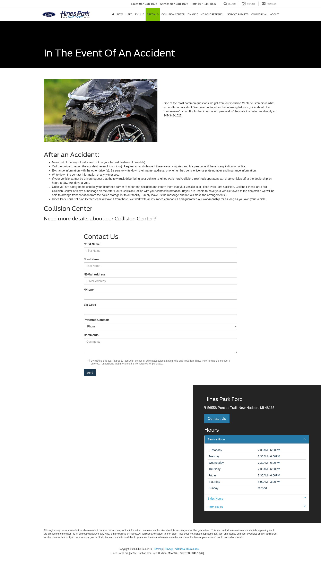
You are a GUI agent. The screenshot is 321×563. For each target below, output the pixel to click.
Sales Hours (257, 498)
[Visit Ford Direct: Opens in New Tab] (205, 553)
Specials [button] (153, 14)
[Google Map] (96, 454)
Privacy (169, 549)
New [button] (120, 14)
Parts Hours (257, 507)
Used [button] (129, 14)
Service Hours (257, 439)
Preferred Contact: (96, 320)
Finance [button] (193, 14)
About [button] (274, 14)
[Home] (113, 14)
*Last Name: (92, 259)
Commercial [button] (259, 14)
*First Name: (92, 244)
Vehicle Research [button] (212, 14)
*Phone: (89, 289)
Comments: (91, 335)
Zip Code (90, 304)
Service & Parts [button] (238, 14)
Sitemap (158, 549)
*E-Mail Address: (95, 274)
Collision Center (173, 14)
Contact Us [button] (217, 418)
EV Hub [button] (139, 14)
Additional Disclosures (187, 549)
